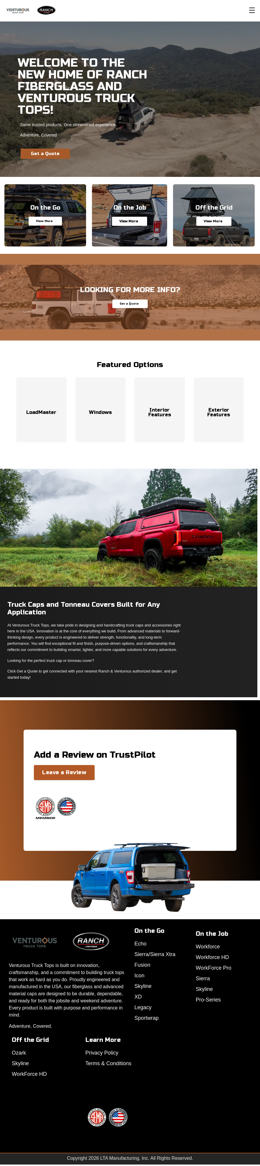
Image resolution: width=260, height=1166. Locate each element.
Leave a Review (64, 772)
